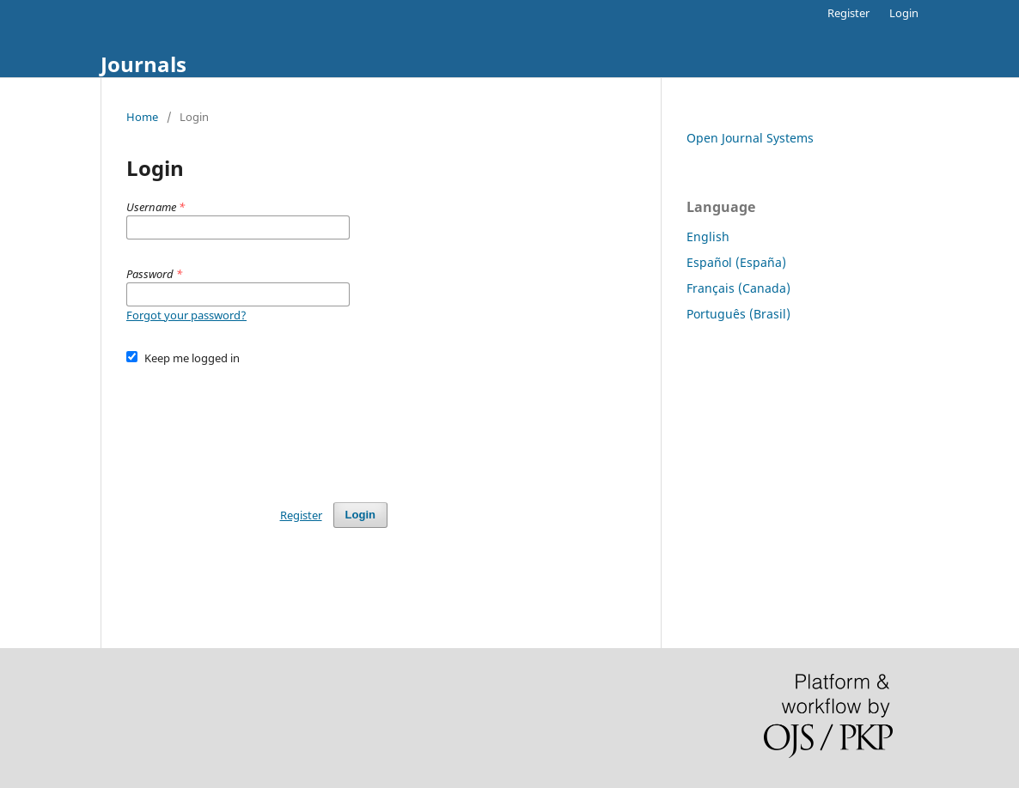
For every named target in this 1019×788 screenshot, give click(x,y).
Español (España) (736, 262)
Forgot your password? (186, 315)
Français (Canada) (738, 288)
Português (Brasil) (738, 314)
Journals (143, 64)
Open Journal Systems (750, 138)
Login (903, 13)
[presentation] (256, 425)
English (707, 236)
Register (848, 13)
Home (142, 116)
